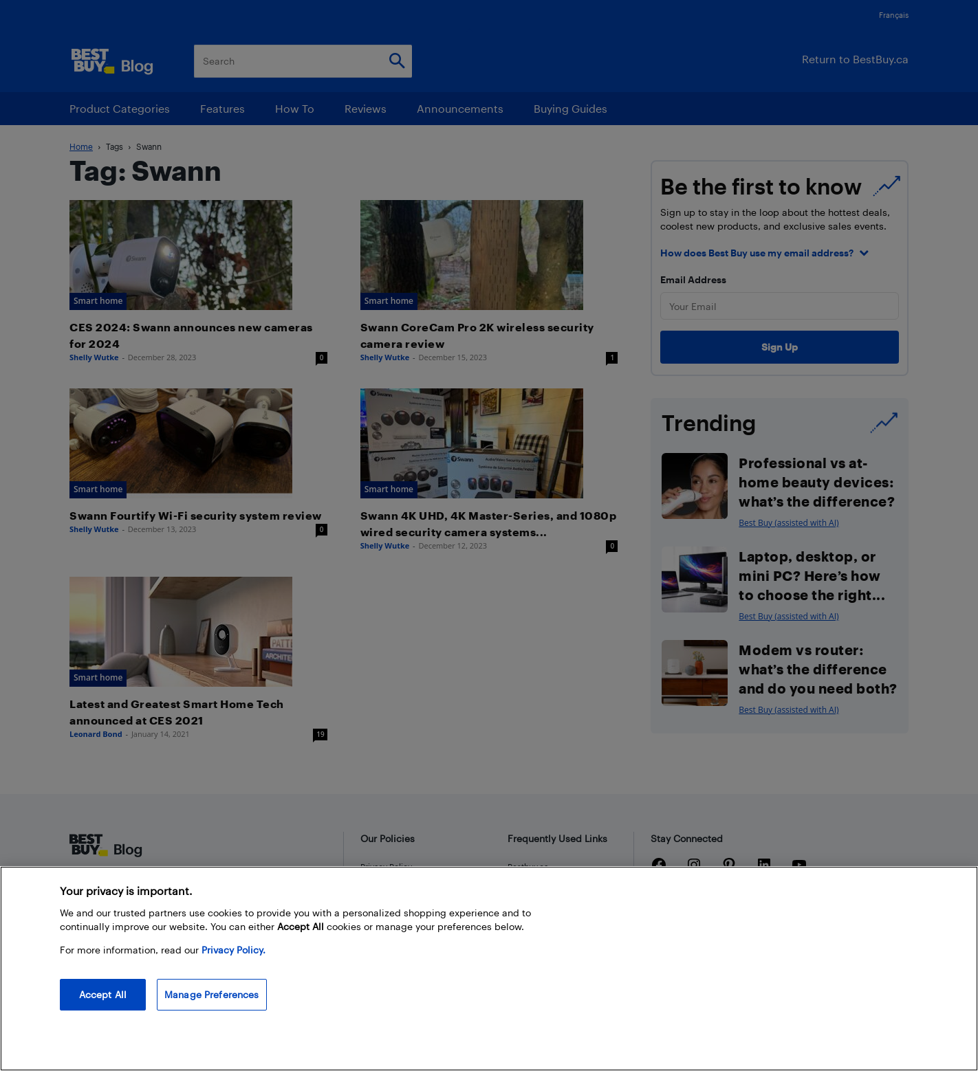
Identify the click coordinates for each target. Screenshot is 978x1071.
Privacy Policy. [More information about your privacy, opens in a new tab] (233, 950)
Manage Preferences (211, 994)
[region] (489, 968)
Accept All (103, 994)
